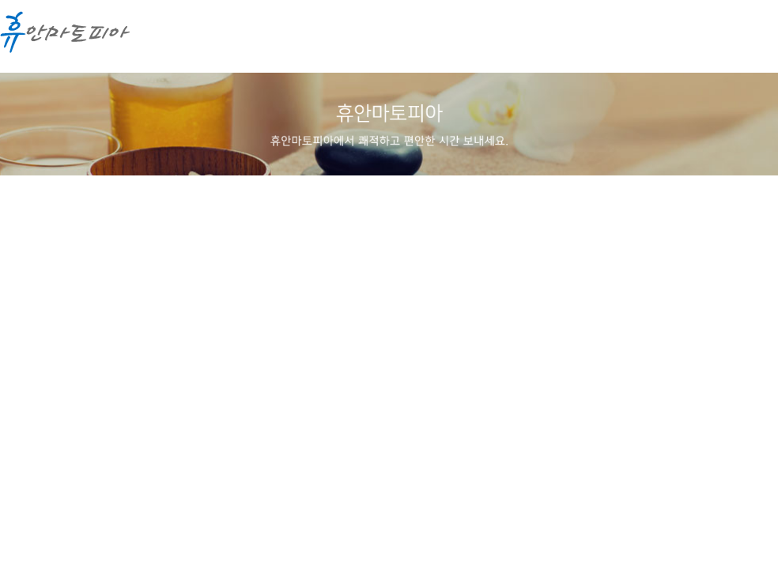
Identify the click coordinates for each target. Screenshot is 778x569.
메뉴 (750, 39)
